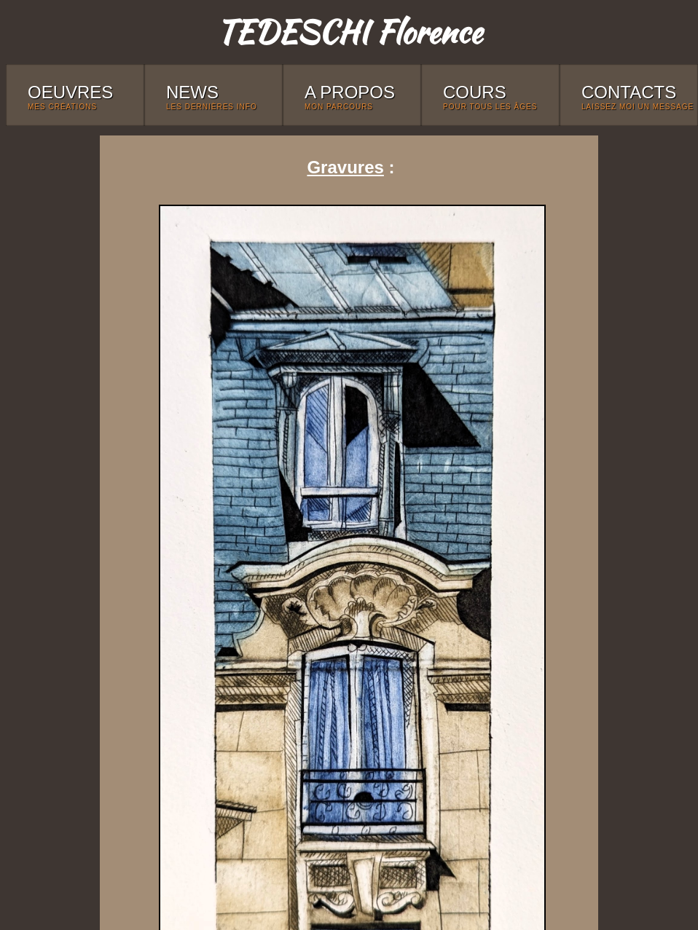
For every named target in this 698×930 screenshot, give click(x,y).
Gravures (345, 167)
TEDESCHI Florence (349, 32)
